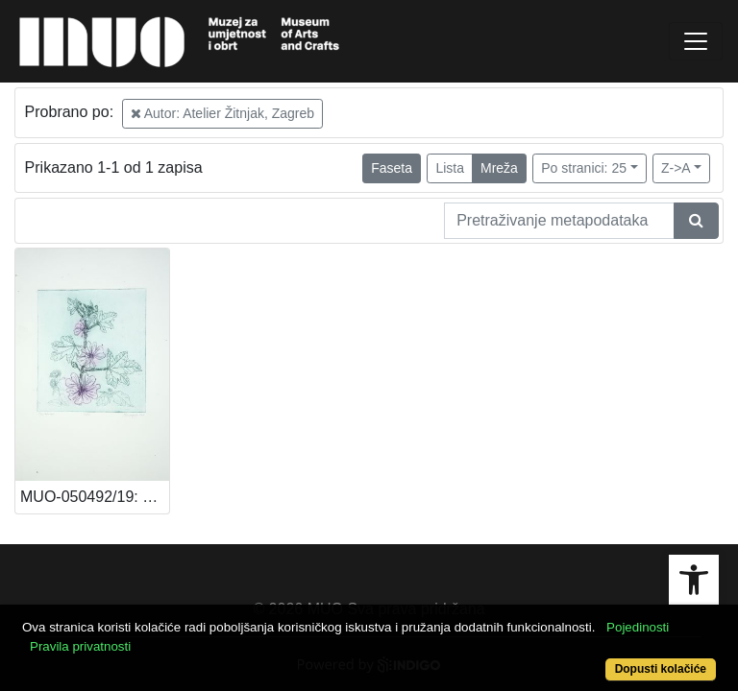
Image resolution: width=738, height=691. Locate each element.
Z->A (676, 168)
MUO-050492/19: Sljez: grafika (94, 496)
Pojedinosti (637, 627)
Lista (449, 168)
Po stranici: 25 (584, 168)
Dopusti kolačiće (660, 669)
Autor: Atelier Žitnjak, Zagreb (223, 113)
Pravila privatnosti (80, 646)
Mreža (499, 168)
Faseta (391, 168)
